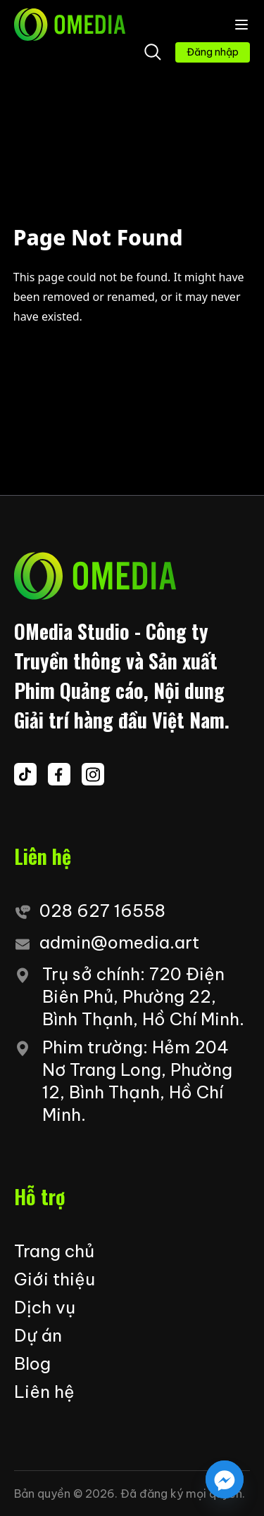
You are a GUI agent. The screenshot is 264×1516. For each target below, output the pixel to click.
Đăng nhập (213, 52)
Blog (32, 1363)
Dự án (38, 1335)
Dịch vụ (44, 1307)
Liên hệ (44, 1391)
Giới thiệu (54, 1279)
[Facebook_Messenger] (225, 1479)
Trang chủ (54, 1250)
